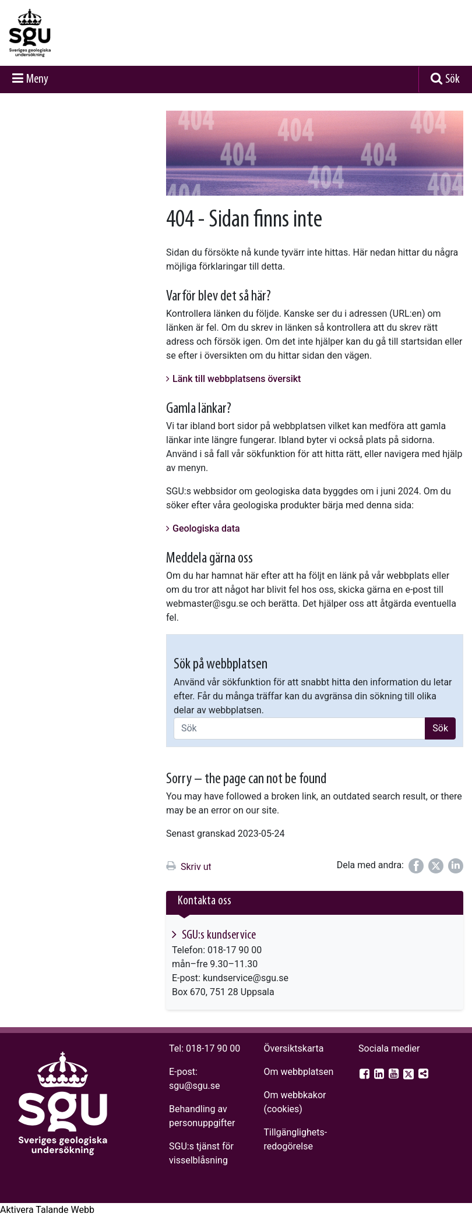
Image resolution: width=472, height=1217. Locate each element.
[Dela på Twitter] (435, 865)
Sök (452, 79)
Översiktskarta (293, 1048)
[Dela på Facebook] (416, 865)
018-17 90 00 (213, 1048)
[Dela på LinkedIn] (455, 865)
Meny (37, 79)
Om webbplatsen (298, 1071)
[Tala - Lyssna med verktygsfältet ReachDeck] (47, 1210)
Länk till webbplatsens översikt (236, 378)
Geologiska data (206, 528)
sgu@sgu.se (194, 1085)
